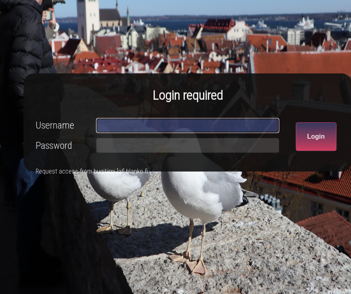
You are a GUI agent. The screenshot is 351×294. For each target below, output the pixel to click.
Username (55, 125)
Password (54, 145)
